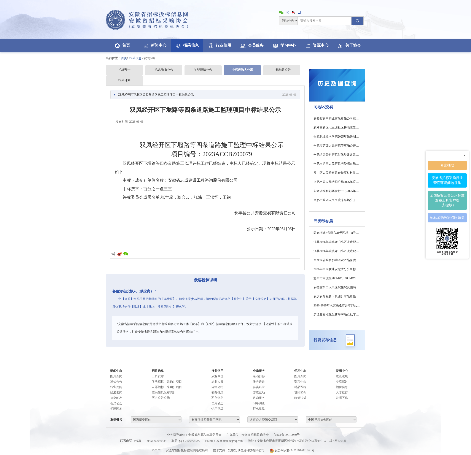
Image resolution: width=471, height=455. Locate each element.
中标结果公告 (282, 69)
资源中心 (316, 45)
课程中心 (300, 381)
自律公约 (217, 387)
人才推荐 (342, 392)
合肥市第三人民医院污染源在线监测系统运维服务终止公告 (337, 163)
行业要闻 (116, 387)
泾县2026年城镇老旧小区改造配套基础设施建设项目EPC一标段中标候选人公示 (337, 251)
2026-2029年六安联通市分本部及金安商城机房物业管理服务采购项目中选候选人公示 (337, 305)
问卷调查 (259, 403)
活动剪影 (259, 376)
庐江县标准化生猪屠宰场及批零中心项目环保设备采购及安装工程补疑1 (337, 314)
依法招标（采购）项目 (167, 381)
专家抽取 (447, 165)
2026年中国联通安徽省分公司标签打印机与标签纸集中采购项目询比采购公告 (337, 269)
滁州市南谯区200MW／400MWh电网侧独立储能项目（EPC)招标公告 (337, 278)
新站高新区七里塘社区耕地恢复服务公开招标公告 (337, 127)
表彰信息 (217, 392)
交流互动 (259, 392)
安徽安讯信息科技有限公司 (246, 450)
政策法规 (300, 398)
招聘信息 (342, 387)
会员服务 (252, 45)
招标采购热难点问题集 (447, 217)
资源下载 (342, 398)
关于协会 (349, 45)
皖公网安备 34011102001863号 (292, 450)
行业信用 (219, 45)
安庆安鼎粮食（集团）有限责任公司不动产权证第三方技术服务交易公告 (337, 296)
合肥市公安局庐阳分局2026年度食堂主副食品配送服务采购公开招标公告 (337, 182)
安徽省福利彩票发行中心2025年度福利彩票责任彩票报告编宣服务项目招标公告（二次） (337, 191)
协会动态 (116, 398)
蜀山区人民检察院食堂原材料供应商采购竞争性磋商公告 (337, 172)
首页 (122, 45)
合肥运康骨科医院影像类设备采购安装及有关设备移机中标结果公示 (337, 154)
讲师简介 (300, 392)
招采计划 (124, 80)
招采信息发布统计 (164, 392)
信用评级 (217, 408)
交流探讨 (342, 381)
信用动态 (217, 403)
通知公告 (116, 381)
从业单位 (217, 376)
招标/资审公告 (163, 69)
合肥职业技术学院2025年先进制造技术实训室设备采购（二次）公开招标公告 (337, 136)
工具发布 (158, 376)
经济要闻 (116, 392)
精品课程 (300, 387)
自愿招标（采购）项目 (167, 387)
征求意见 (259, 408)
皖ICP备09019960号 (287, 434)
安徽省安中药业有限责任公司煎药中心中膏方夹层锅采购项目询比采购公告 (337, 118)
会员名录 (259, 387)
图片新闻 (116, 376)
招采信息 (187, 45)
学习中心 (284, 45)
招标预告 (124, 69)
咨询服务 (259, 398)
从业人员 (217, 381)
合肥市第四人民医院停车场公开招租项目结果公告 (337, 145)
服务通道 (259, 381)
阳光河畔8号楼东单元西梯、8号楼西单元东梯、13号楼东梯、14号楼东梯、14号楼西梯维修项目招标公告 (337, 233)
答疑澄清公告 (203, 69)
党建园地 (116, 408)
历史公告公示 (161, 398)
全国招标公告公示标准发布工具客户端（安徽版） (447, 200)
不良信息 (217, 398)
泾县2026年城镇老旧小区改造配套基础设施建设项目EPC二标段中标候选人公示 (337, 242)
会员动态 (116, 403)
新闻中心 (154, 45)
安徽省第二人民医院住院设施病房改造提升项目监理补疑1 (337, 287)
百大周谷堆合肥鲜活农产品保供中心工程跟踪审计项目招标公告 (337, 260)
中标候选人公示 (242, 69)
